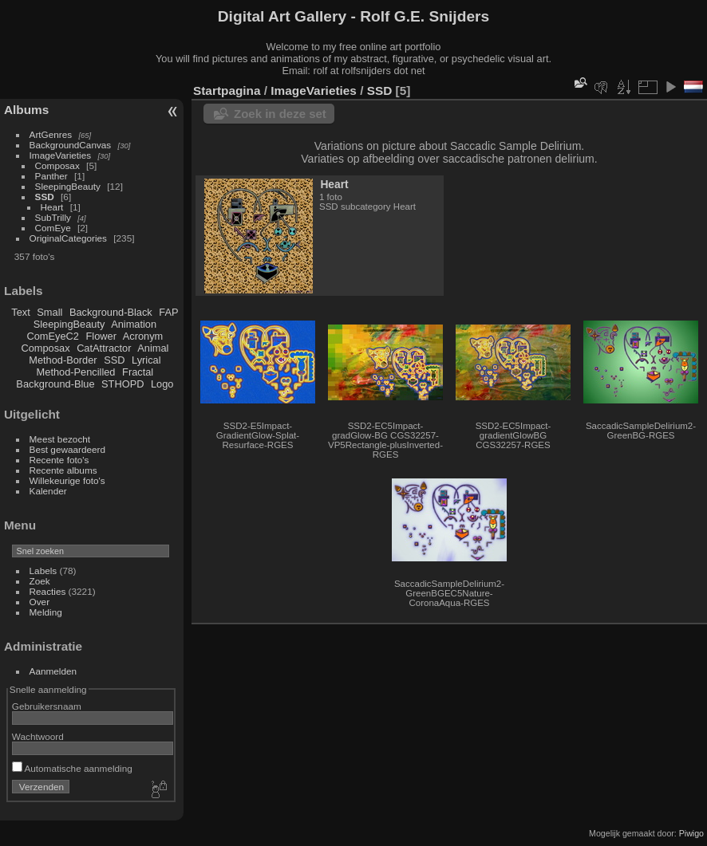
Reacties (48, 591)
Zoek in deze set (280, 113)
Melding (46, 612)
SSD (44, 196)
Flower (101, 336)
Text (20, 312)
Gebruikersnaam (46, 706)
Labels (43, 570)
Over (40, 601)
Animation (133, 324)
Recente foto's (59, 459)
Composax (57, 165)
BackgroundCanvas (71, 145)
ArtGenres (51, 134)
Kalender (48, 491)
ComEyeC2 (53, 336)
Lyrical (146, 360)
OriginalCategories (68, 238)
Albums (26, 109)
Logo (162, 384)
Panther (51, 176)
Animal (152, 348)
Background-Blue (55, 384)
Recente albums (63, 470)
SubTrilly (53, 217)
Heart (52, 207)
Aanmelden (53, 671)
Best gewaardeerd (68, 449)
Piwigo (691, 833)
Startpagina (227, 90)
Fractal (137, 372)
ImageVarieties (61, 155)
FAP (168, 312)
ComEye (53, 227)
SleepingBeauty (68, 186)
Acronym (143, 336)
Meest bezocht (60, 439)
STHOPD (122, 384)
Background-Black (110, 312)
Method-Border (63, 360)
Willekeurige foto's (67, 480)
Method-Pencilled (76, 372)
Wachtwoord (38, 736)
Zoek (40, 581)
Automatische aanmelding (72, 768)
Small (49, 312)
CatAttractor (104, 348)
